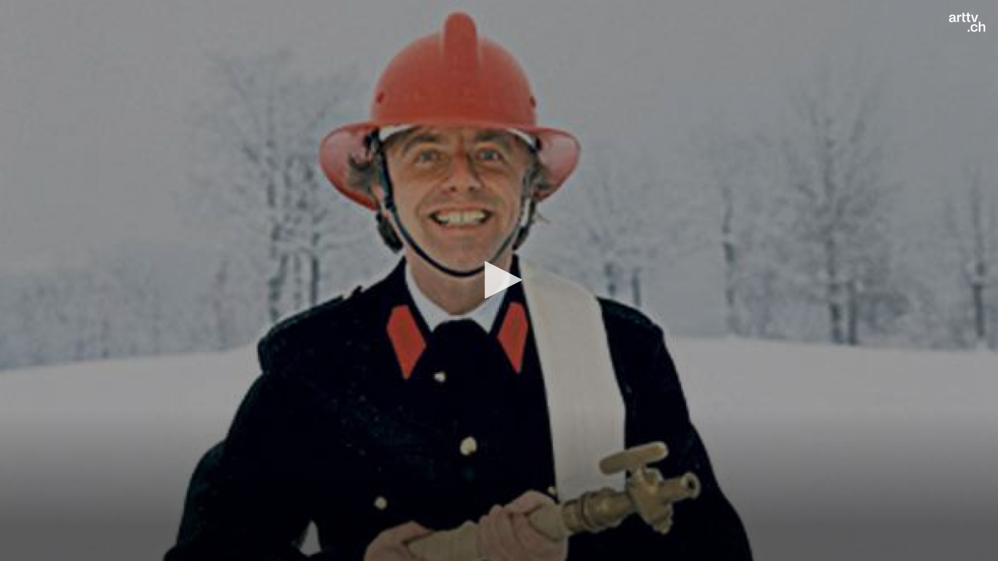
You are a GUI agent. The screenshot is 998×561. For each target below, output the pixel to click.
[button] (499, 280)
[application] (499, 280)
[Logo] (967, 22)
